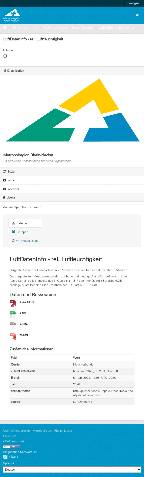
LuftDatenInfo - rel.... (116, 27)
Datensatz (21, 223)
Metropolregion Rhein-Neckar (68, 27)
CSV (23, 313)
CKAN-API (10, 436)
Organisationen (25, 27)
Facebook (11, 189)
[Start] (5, 27)
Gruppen (20, 232)
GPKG (24, 324)
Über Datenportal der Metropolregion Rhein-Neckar (37, 431)
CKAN (10, 456)
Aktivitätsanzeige (25, 241)
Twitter (9, 180)
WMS (24, 335)
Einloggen (133, 3)
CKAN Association (15, 441)
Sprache (8, 463)
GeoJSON (27, 302)
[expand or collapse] (137, 14)
